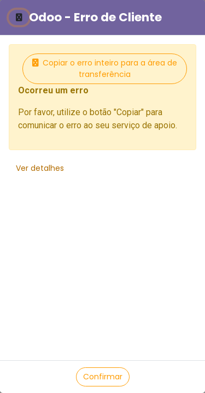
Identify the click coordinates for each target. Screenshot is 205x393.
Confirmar (102, 376)
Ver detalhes (40, 168)
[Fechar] (19, 17)
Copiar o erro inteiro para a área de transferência (104, 68)
